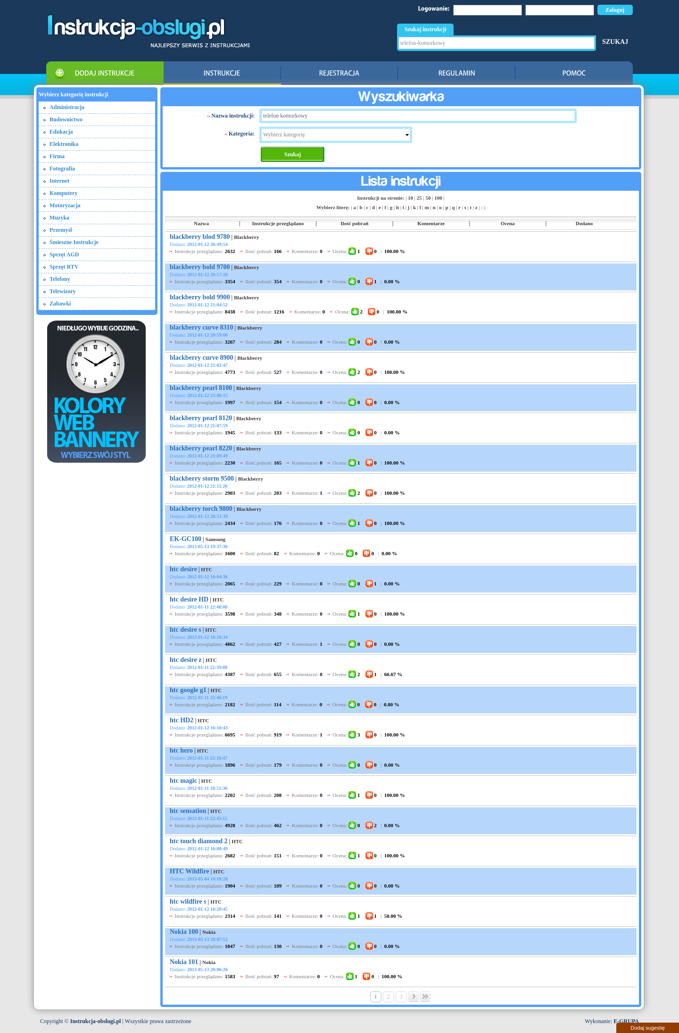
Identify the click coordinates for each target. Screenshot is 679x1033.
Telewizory (63, 291)
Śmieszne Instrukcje (74, 242)
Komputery (63, 193)
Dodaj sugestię (647, 1028)
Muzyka (59, 217)
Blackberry (246, 237)
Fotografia (62, 168)
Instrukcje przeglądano (278, 223)
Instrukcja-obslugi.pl (95, 1021)
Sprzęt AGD (64, 254)
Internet (59, 181)
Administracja (67, 107)
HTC (206, 569)
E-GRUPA (626, 1021)
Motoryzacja (65, 205)
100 (438, 198)
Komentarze (431, 223)
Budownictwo (66, 119)
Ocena (508, 223)
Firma (57, 156)
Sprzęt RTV (64, 266)
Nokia (208, 932)
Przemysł (61, 230)
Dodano (584, 223)
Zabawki (60, 303)
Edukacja (61, 131)
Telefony (60, 279)
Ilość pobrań (354, 223)
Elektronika (64, 144)
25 (419, 198)
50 (428, 198)
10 (410, 198)
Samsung (216, 539)
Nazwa (201, 223)
